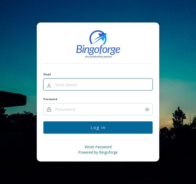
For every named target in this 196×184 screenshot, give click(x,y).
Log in (98, 127)
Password (50, 99)
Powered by (98, 152)
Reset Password (98, 146)
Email (47, 74)
